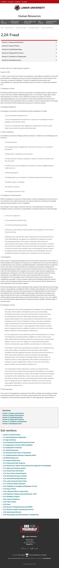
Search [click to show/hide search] (24, 1)
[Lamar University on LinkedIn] (31, 548)
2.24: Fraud (6, 504)
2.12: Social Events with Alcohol (13, 471)
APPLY (3, 1)
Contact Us (17, 1)
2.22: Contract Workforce (11, 499)
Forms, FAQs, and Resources (29, 22)
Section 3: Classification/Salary (12, 49)
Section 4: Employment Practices (12, 53)
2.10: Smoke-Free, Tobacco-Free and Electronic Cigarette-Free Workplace (27, 465)
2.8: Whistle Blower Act (10, 458)
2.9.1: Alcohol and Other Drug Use (14, 463)
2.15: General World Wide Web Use (14, 478)
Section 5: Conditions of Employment (14, 56)
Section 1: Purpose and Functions (12, 42)
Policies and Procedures (15, 22)
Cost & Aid (10, 1)
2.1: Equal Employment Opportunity (14, 437)
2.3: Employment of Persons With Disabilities (18, 445)
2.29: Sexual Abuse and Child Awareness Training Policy (21, 514)
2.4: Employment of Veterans (12, 447)
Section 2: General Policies (47, 27)
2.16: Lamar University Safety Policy (15, 481)
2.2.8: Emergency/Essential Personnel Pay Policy (19, 442)
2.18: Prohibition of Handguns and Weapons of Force (20, 486)
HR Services (4, 22)
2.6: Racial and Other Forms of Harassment (17, 453)
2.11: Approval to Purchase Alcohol (14, 468)
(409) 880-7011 (29, 544)
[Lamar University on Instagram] (28, 548)
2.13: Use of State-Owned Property (14, 473)
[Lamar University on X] (22, 548)
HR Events (40, 22)
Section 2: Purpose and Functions (13, 415)
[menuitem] (5, 22)
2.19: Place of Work (9, 489)
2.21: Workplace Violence (11, 496)
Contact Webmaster (46, 558)
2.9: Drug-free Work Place (11, 460)
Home (2, 27)
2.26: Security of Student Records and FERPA (17, 507)
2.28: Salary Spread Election (12, 512)
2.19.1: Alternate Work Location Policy (15, 491)
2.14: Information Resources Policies (15, 476)
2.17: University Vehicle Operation (14, 484)
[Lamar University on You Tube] (36, 548)
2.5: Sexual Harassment (10, 450)
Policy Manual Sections (34, 27)
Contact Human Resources (51, 22)
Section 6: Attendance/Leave (11, 60)
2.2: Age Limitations (9, 440)
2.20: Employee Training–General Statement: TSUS (20, 494)
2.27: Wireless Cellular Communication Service (18, 509)
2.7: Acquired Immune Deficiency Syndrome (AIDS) (19, 455)
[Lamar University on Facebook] (25, 548)
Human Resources (29, 16)
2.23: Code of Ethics (9, 502)
